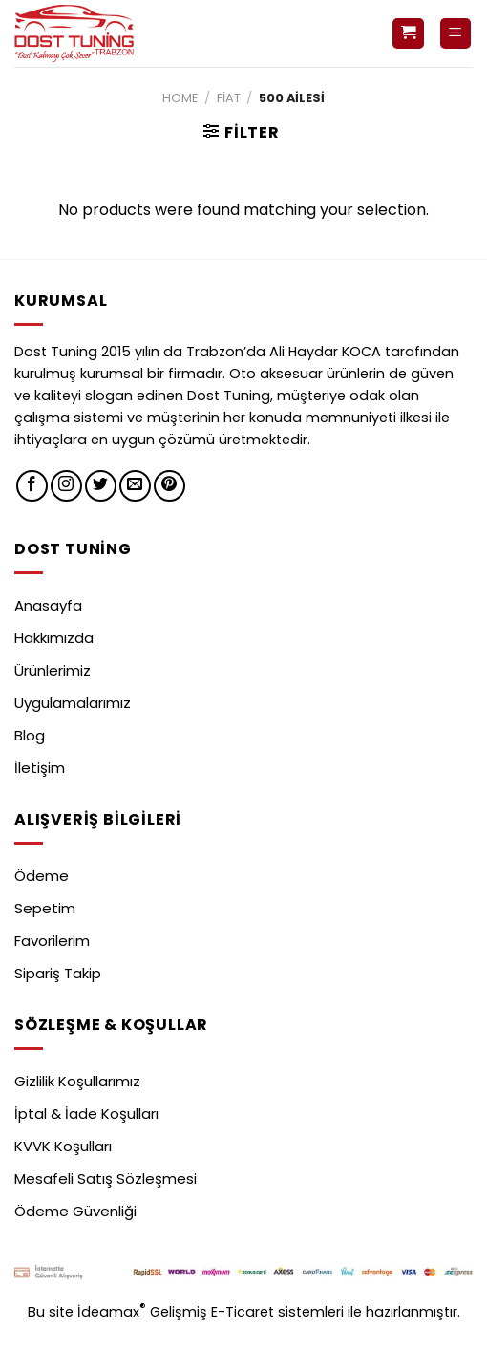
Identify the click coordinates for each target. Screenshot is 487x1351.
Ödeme (41, 876)
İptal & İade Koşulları (86, 1114)
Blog (29, 735)
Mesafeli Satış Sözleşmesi (105, 1179)
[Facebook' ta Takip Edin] (32, 486)
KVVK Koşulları (63, 1146)
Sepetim (44, 908)
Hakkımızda (54, 638)
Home (180, 98)
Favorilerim (52, 941)
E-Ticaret (244, 1310)
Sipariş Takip (57, 973)
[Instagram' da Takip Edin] (66, 486)
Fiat (229, 98)
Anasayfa (48, 605)
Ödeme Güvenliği (75, 1211)
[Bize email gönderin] (135, 486)
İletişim (39, 768)
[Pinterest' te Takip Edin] (169, 486)
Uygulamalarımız (72, 703)
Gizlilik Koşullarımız (77, 1081)
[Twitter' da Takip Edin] (100, 486)
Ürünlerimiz (52, 670)
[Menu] (456, 34)
